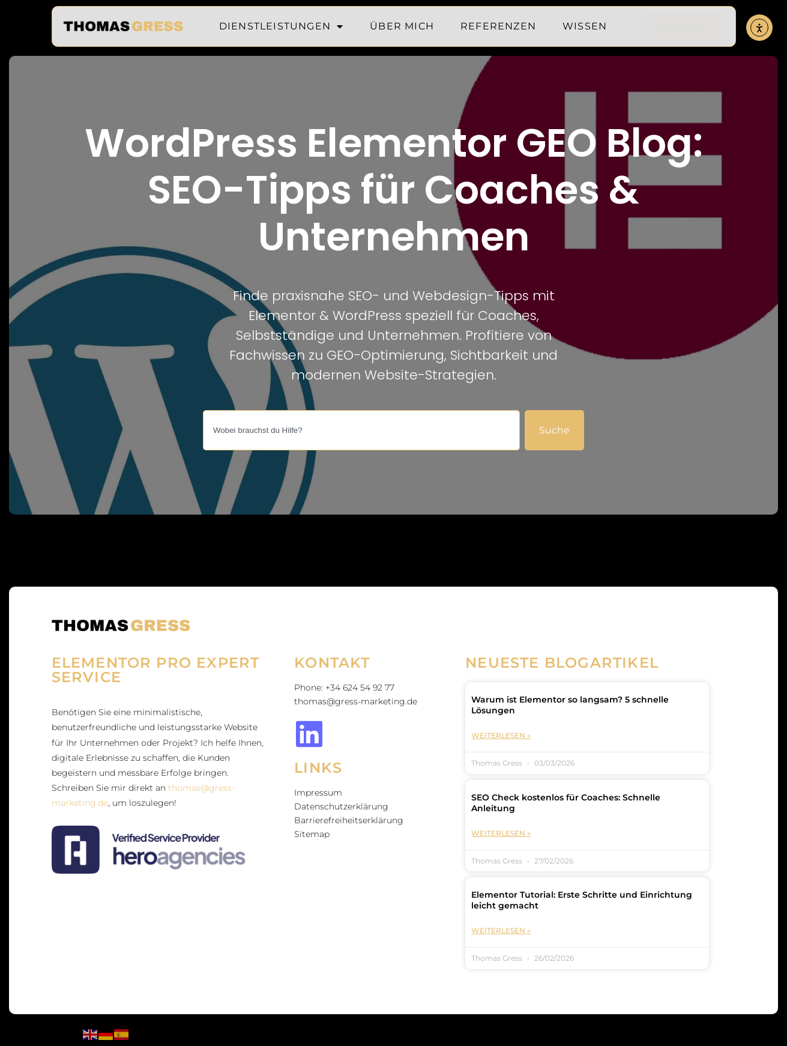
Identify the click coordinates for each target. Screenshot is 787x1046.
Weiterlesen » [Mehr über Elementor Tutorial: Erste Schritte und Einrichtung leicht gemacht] (501, 930)
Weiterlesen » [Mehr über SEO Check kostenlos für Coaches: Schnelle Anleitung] (501, 833)
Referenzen (498, 26)
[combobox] (361, 430)
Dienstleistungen (281, 26)
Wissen (584, 26)
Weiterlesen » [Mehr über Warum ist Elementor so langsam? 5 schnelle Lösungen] (501, 735)
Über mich (402, 26)
